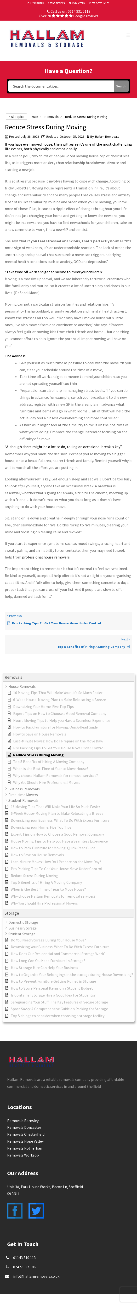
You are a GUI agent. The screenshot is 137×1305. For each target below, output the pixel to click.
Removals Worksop (23, 1155)
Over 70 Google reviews (68, 15)
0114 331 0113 (79, 11)
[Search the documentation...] (61, 86)
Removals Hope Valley (25, 1141)
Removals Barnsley (23, 1120)
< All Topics (16, 116)
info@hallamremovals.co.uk (36, 1276)
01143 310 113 (24, 1257)
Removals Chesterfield (26, 1134)
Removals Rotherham (25, 1148)
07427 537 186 (24, 1267)
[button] (68, 677)
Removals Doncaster (24, 1127)
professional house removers (46, 557)
